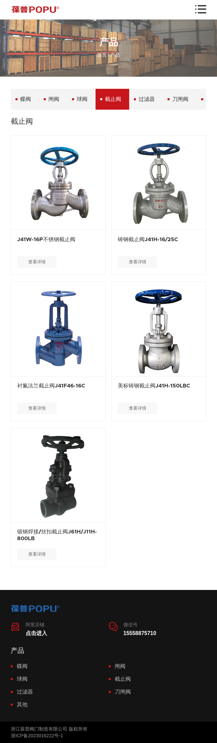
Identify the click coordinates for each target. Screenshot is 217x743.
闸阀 (53, 99)
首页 (102, 55)
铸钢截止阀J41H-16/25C (148, 239)
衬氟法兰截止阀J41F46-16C (51, 385)
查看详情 (37, 261)
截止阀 (113, 99)
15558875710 (139, 633)
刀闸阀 (180, 99)
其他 (22, 704)
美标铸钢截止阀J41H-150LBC (154, 385)
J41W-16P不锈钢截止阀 (46, 239)
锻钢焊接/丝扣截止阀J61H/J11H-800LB (57, 535)
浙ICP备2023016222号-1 (37, 735)
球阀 (82, 99)
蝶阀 (25, 99)
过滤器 (147, 99)
